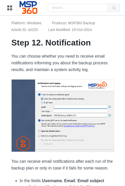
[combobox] (78, 8)
